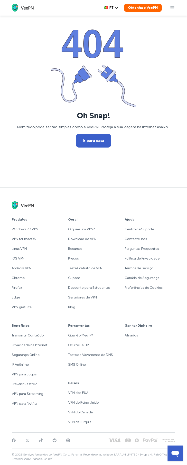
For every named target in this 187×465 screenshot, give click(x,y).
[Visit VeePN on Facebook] (14, 440)
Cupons (74, 278)
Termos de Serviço (139, 268)
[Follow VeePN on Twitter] (27, 440)
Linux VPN (19, 249)
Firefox (17, 288)
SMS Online (77, 365)
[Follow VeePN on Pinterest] (68, 440)
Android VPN (21, 268)
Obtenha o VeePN (143, 8)
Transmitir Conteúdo (28, 335)
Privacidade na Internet (29, 345)
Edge (16, 297)
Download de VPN (82, 239)
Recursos (75, 249)
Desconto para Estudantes (89, 288)
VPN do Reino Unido (83, 402)
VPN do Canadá (80, 412)
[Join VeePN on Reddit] (54, 440)
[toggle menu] (172, 8)
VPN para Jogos (24, 374)
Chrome (18, 278)
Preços (73, 258)
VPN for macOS (24, 239)
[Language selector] (111, 7)
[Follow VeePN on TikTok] (41, 440)
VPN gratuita (22, 307)
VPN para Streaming (27, 394)
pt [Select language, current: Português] (111, 8)
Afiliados (131, 335)
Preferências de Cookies (144, 288)
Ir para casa (93, 140)
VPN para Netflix (24, 403)
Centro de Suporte (139, 229)
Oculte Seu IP (78, 345)
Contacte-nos (136, 239)
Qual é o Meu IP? (80, 335)
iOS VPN (18, 258)
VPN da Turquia (80, 422)
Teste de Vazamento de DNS (90, 355)
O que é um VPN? (81, 229)
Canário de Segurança (142, 278)
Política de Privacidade (142, 258)
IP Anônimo (20, 365)
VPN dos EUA (78, 393)
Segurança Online (25, 355)
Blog (71, 307)
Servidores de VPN (82, 297)
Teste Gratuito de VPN (85, 268)
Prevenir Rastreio (24, 384)
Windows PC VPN (25, 229)
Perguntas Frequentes (142, 249)
